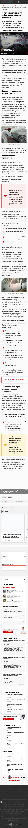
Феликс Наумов (11, 600)
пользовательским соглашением (10, 818)
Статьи (11, 6)
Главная (5, 6)
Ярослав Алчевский (12, 590)
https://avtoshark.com (9, 806)
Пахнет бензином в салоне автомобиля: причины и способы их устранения (12, 536)
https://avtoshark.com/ (7, 492)
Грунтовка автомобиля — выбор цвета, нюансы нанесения (14, 8)
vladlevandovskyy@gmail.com (7, 809)
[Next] (26, 529)
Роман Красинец (11, 595)
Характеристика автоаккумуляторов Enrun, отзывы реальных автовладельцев (12, 675)
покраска (10, 497)
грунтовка (4, 497)
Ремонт (17, 6)
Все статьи (5, 511)
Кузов (22, 6)
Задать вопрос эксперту (9, 587)
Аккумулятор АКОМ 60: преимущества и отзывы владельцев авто (13, 641)
